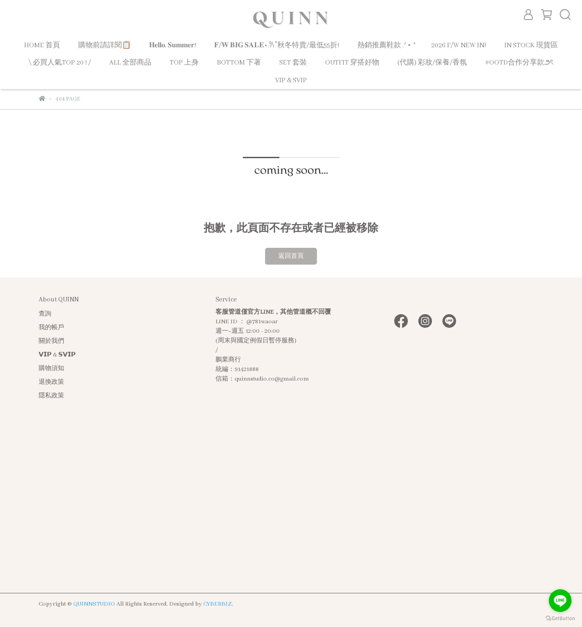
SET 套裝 (293, 63)
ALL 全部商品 (130, 63)
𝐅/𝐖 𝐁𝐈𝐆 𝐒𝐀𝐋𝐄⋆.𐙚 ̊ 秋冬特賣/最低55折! (276, 45)
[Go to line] (560, 600)
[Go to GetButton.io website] (560, 618)
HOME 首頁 (42, 45)
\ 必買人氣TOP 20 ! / (60, 63)
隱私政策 (51, 396)
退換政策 (51, 382)
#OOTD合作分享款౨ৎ (519, 63)
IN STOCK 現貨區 (531, 45)
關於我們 (51, 341)
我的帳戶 (51, 327)
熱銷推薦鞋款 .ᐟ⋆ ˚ (385, 45)
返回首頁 (291, 256)
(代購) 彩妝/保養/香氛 (432, 63)
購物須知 (51, 368)
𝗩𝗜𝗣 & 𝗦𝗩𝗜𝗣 (57, 355)
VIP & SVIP (291, 80)
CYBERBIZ (217, 604)
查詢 (45, 314)
